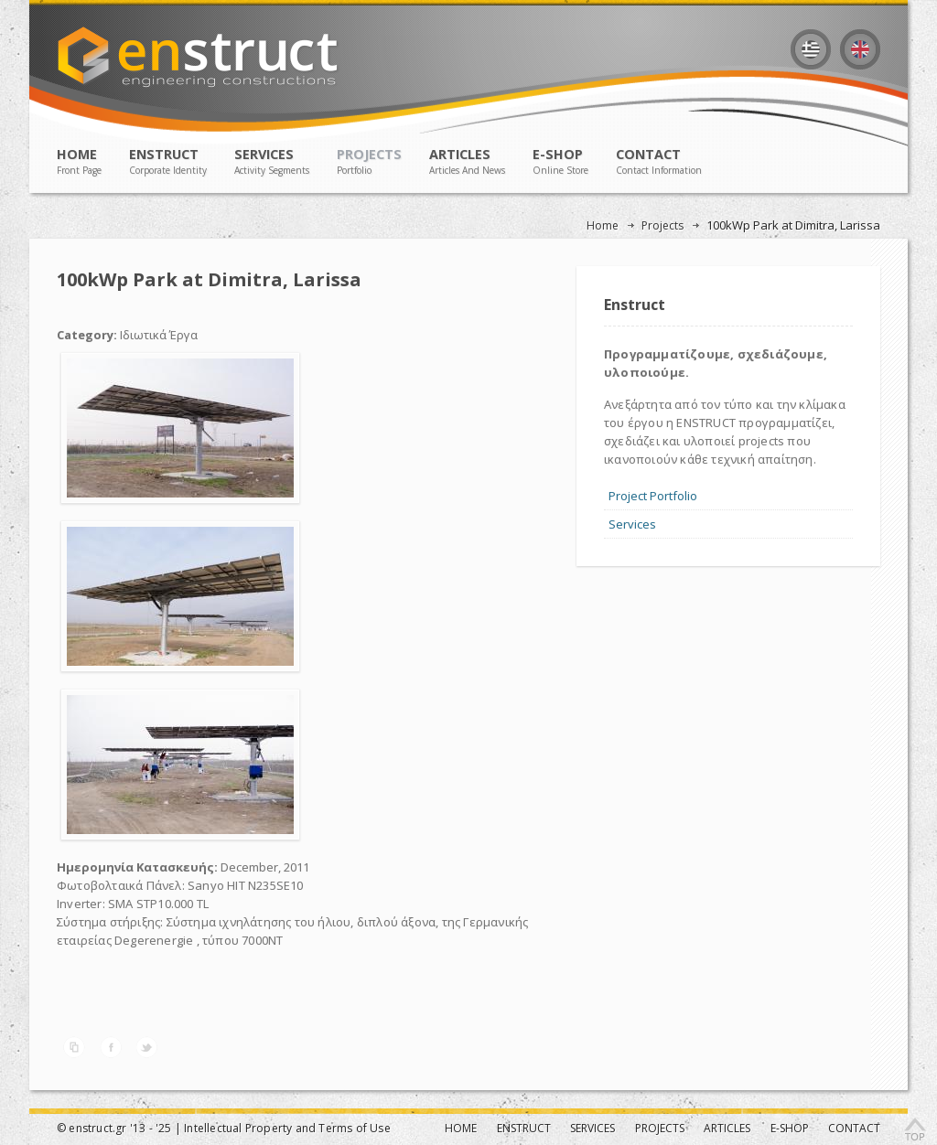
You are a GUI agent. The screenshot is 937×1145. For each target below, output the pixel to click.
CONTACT (659, 161)
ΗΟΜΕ (79, 161)
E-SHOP (560, 161)
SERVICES (271, 161)
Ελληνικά (811, 49)
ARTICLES (467, 161)
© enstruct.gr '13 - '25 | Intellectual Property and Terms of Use (224, 1128)
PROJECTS (369, 161)
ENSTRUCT (168, 161)
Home (603, 225)
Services (632, 524)
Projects (662, 225)
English (860, 49)
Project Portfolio (653, 495)
